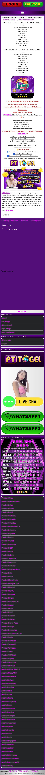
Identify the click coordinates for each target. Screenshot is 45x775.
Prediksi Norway (8, 598)
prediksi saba (7, 734)
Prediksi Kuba (7, 573)
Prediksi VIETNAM (9, 655)
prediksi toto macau (9, 755)
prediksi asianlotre (9, 676)
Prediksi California (9, 516)
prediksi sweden (8, 744)
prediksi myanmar (8, 719)
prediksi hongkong (9, 701)
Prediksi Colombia (9, 523)
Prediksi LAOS (7, 576)
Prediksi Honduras (9, 544)
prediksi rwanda (8, 730)
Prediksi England (8, 534)
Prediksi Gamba (8, 541)
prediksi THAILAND (9, 673)
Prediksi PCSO (7, 612)
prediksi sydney (8, 748)
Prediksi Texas (7, 651)
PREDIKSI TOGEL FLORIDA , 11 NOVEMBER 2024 (22, 18)
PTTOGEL (7, 115)
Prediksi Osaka (7, 609)
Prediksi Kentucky (8, 566)
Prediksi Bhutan (8, 509)
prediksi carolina (8, 687)
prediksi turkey (7, 766)
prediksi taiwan (7, 751)
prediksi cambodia (9, 684)
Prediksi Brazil (7, 512)
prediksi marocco (8, 709)
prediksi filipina (7, 698)
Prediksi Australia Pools (11, 502)
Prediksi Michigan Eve (10, 584)
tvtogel (4, 344)
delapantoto (6, 340)
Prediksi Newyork (8, 594)
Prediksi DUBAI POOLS (11, 526)
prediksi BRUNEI (8, 666)
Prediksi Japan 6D (9, 559)
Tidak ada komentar (26, 20)
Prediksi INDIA (7, 548)
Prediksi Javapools (9, 562)
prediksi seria (7, 737)
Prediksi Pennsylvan (9, 630)
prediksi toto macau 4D (10, 759)
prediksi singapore (9, 741)
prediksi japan (7, 705)
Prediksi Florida (9, 20)
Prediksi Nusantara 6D (10, 601)
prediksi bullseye (8, 680)
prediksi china (7, 694)
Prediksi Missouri (8, 587)
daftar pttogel (7, 325)
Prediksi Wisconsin (9, 662)
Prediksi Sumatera (9, 641)
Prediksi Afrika (7, 498)
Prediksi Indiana (8, 555)
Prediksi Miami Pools (10, 580)
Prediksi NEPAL (8, 591)
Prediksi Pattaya (8, 626)
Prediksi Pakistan (8, 616)
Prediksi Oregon (8, 605)
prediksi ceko (7, 691)
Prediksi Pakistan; (8, 619)
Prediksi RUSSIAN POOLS (12, 634)
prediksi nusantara (9, 723)
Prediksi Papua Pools (10, 623)
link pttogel (6, 322)
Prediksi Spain (7, 637)
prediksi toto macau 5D (10, 762)
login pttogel (6, 329)
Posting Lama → (37, 221)
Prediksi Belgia (7, 505)
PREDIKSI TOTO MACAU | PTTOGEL (24, 771)
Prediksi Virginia (8, 659)
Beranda (24, 221)
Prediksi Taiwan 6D (9, 644)
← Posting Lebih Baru (9, 221)
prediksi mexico (8, 712)
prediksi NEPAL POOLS (11, 669)
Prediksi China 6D (9, 519)
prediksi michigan (8, 716)
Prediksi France (8, 537)
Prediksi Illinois (7, 551)
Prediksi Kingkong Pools (11, 569)
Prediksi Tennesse (9, 648)
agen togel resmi (8, 332)
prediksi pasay (7, 726)
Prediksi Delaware (9, 530)
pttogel (4, 318)
